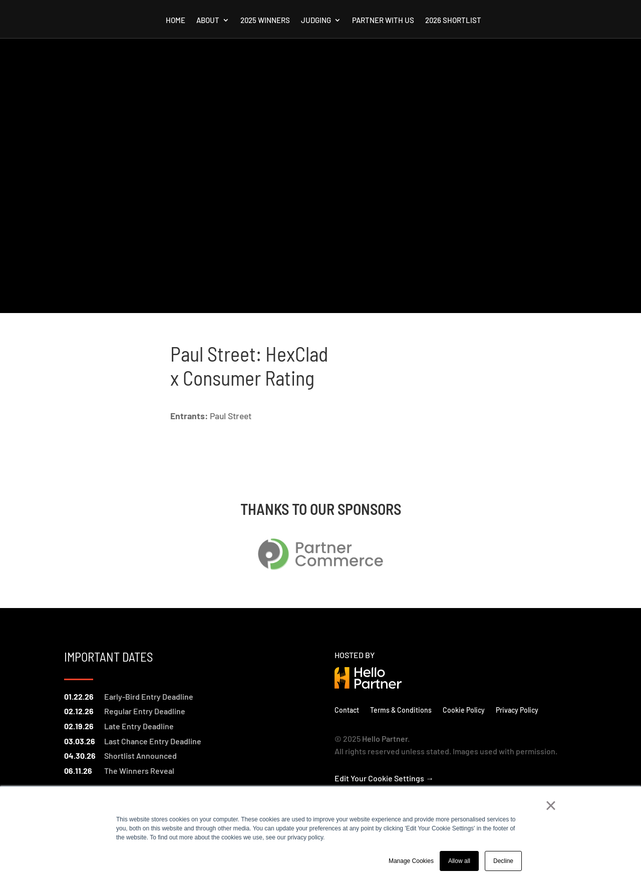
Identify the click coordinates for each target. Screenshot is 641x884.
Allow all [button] (459, 860)
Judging (316, 21)
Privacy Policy (517, 710)
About (207, 21)
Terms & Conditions (401, 710)
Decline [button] (503, 860)
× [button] (550, 805)
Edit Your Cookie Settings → (384, 778)
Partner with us (383, 21)
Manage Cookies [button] (411, 860)
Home (175, 21)
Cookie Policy (464, 710)
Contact (347, 710)
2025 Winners (265, 21)
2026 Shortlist (453, 21)
